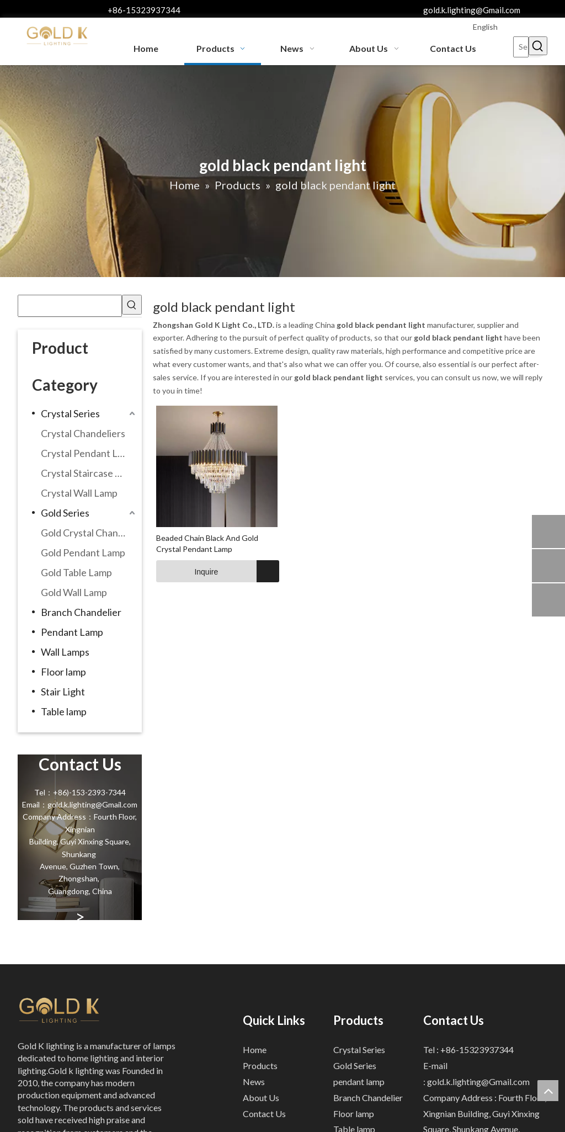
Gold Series (65, 513)
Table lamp (64, 711)
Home (254, 1049)
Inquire (187, 571)
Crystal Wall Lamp (79, 493)
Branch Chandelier (81, 612)
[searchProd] (70, 306)
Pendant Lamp (72, 632)
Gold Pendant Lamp (83, 552)
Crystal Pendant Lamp (88, 453)
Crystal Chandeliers (83, 433)
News (254, 1081)
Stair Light (63, 691)
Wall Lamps (65, 652)
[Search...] (521, 46)
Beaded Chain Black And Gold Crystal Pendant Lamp (207, 543)
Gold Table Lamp (76, 572)
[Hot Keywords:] (538, 45)
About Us (261, 1097)
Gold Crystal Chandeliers (89, 533)
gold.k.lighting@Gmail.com (471, 10)
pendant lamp (359, 1081)
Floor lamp (63, 672)
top (547, 1090)
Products (260, 1065)
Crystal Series (70, 413)
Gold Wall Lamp (74, 592)
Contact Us (264, 1113)
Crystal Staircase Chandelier (89, 473)
